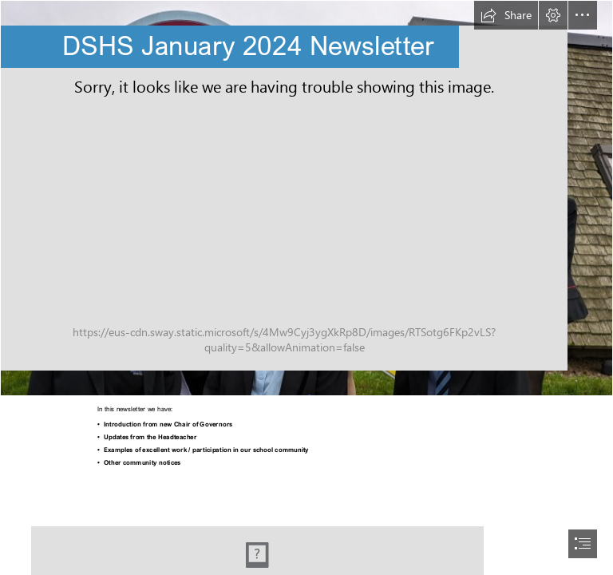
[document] (306, 287)
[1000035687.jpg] (306, 198)
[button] (506, 15)
